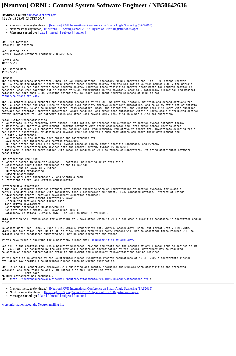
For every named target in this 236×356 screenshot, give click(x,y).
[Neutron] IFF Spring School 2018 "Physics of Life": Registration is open (91, 29)
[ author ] (80, 32)
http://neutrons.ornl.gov (20, 107)
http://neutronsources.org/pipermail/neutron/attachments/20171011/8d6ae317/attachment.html (80, 327)
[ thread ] (53, 32)
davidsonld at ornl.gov (41, 15)
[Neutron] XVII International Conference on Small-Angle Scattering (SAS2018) (100, 25)
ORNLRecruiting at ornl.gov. (113, 280)
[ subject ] (66, 32)
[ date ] (42, 32)
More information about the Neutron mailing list (33, 352)
